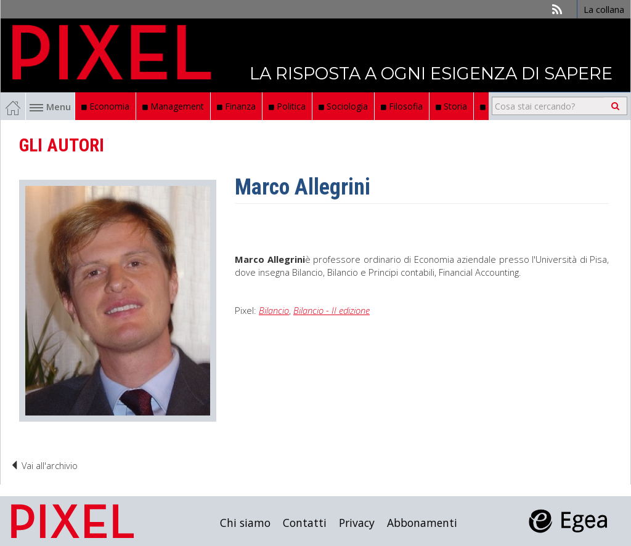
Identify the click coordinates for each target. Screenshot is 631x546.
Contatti (305, 522)
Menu (50, 106)
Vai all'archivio (44, 465)
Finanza (236, 106)
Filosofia (402, 106)
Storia (451, 106)
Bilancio (274, 310)
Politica (287, 106)
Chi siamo (245, 522)
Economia (105, 106)
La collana (604, 9)
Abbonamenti (422, 522)
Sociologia (343, 106)
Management (173, 106)
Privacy (357, 522)
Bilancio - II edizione (331, 310)
